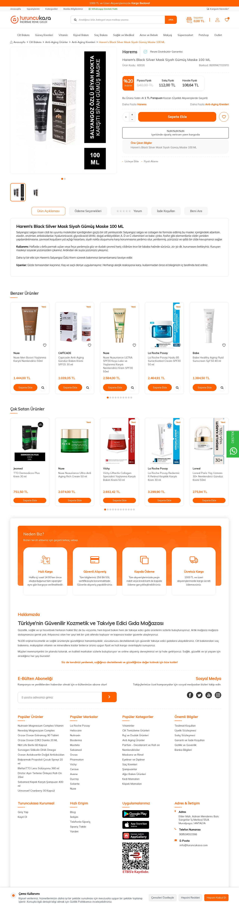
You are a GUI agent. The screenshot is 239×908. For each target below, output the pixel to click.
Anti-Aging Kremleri (83, 42)
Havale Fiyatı (189, 80)
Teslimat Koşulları (185, 725)
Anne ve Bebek (149, 35)
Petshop (204, 35)
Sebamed (76, 750)
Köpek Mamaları (132, 783)
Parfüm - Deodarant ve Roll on (141, 745)
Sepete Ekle (177, 117)
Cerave (74, 769)
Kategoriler (51, 8)
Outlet (218, 35)
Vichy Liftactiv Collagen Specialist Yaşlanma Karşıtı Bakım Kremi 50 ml (119, 476)
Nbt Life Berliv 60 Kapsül (32, 745)
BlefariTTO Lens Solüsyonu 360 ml (38, 768)
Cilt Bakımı (23, 35)
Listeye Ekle (130, 161)
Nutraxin (75, 735)
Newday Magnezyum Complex (36, 730)
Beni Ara (196, 211)
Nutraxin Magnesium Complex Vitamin (40, 725)
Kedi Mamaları (130, 779)
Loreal (196, 468)
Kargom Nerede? (218, 8)
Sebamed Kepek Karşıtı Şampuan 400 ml (40, 783)
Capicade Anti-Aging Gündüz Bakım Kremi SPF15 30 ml (71, 361)
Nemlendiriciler (131, 750)
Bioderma (76, 740)
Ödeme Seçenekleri (88, 211)
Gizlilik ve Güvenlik (185, 745)
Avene (74, 774)
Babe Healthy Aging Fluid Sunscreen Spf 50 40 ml (208, 359)
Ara (170, 19)
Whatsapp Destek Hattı (103, 8)
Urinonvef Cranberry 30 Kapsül (36, 790)
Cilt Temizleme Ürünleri (136, 730)
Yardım (74, 831)
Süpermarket (185, 35)
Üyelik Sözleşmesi (185, 730)
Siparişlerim (33, 8)
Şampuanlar (129, 769)
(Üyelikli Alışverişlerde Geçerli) (190, 98)
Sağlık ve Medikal (123, 35)
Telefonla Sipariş (80, 821)
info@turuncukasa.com (194, 845)
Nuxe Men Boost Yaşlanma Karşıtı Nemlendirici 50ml (29, 359)
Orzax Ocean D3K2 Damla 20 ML (38, 740)
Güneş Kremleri (44, 35)
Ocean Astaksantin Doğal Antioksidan (41, 754)
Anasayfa (15, 8)
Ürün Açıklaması (48, 211)
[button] (62, 179)
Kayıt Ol (22, 817)
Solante (75, 783)
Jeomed (18, 468)
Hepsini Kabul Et (216, 897)
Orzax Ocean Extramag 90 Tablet (38, 735)
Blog (73, 812)
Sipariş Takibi (78, 826)
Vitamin (63, 35)
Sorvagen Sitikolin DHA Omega (37, 750)
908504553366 (188, 834)
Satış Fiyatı (168, 80)
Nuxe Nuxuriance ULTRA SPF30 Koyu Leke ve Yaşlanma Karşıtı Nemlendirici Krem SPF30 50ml (118, 364)
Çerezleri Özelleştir (162, 897)
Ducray (74, 779)
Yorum (129, 211)
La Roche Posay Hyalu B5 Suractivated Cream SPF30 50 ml (164, 361)
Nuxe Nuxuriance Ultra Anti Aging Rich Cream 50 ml (74, 474)
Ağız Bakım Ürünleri (134, 774)
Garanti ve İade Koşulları (190, 740)
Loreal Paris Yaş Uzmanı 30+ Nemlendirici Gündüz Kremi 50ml (208, 476)
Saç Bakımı (101, 35)
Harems (129, 51)
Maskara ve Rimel (133, 754)
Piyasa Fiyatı (144, 80)
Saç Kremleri (129, 764)
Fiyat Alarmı (150, 161)
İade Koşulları (166, 211)
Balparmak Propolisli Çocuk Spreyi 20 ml (40, 761)
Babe (196, 353)
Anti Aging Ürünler (133, 740)
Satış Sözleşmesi (185, 735)
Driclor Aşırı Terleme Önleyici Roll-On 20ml (40, 775)
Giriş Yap (23, 812)
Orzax (73, 754)
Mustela (75, 745)
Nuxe (16, 353)
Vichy (106, 468)
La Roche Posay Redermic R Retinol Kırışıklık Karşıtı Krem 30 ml (164, 476)
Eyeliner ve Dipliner (133, 759)
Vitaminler (128, 725)
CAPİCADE (64, 353)
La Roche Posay (158, 353)
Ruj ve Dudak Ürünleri (135, 735)
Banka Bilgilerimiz (73, 8)
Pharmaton (77, 759)
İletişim (74, 817)
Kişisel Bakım (81, 35)
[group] (63, 110)
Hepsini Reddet (190, 897)
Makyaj (167, 35)
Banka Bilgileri (183, 750)
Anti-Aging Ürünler (56, 42)
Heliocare (76, 730)
